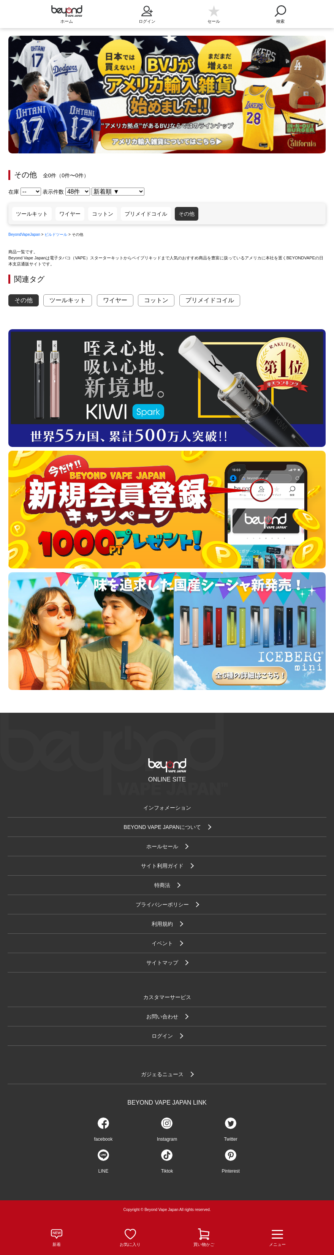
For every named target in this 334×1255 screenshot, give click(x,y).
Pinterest (230, 1171)
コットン (102, 214)
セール (213, 21)
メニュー (277, 1238)
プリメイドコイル (146, 214)
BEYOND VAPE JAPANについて (162, 827)
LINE (103, 1171)
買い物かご (203, 1244)
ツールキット (32, 214)
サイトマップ (162, 963)
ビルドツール (55, 234)
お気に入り (130, 1244)
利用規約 (162, 924)
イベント (162, 943)
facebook (103, 1139)
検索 (280, 12)
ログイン (147, 12)
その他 (187, 214)
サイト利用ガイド (162, 866)
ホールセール (162, 846)
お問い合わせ (162, 1016)
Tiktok (167, 1171)
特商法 (162, 885)
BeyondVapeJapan (24, 234)
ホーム (66, 21)
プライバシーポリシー (162, 904)
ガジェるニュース (162, 1074)
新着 (56, 1244)
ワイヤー (70, 214)
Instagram (167, 1139)
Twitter (230, 1139)
